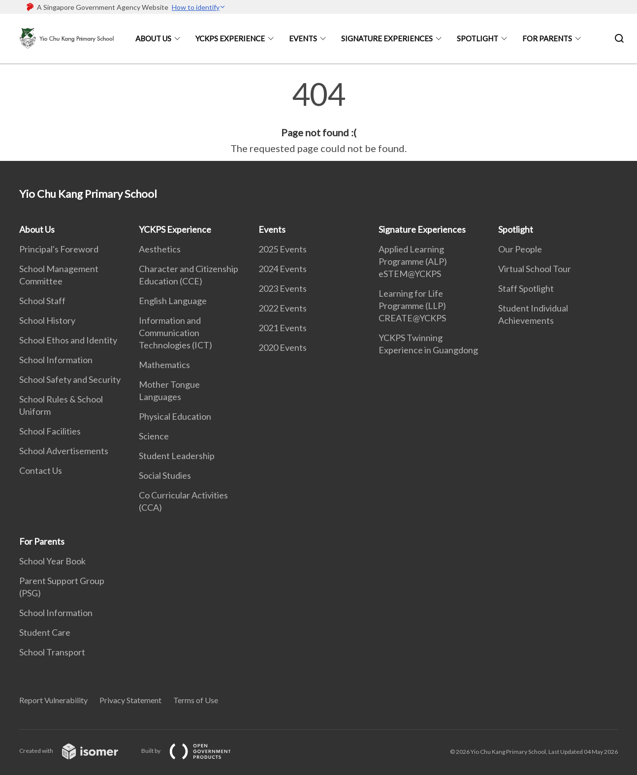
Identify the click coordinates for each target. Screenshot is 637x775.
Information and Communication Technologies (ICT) (175, 332)
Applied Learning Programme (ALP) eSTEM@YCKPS (413, 261)
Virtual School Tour (534, 268)
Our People (520, 249)
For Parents (547, 38)
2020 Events (282, 347)
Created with (76, 750)
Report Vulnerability (53, 700)
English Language (173, 300)
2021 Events (282, 327)
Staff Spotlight (526, 288)
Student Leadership (177, 455)
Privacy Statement (130, 700)
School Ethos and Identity (68, 340)
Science (154, 436)
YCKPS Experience (230, 38)
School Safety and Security (70, 379)
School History (47, 320)
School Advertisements (63, 450)
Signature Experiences (387, 38)
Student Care (44, 632)
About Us (153, 38)
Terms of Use (195, 700)
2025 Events (282, 249)
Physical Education (175, 416)
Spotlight (477, 38)
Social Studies (165, 475)
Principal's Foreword (58, 249)
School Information (56, 359)
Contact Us (40, 470)
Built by (194, 750)
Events (303, 38)
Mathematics (164, 364)
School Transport (52, 652)
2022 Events (282, 308)
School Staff (42, 300)
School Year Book (52, 561)
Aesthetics (160, 249)
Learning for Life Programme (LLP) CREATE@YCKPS (412, 305)
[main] (318, 117)
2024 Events (282, 268)
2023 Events (282, 288)
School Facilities (50, 431)
